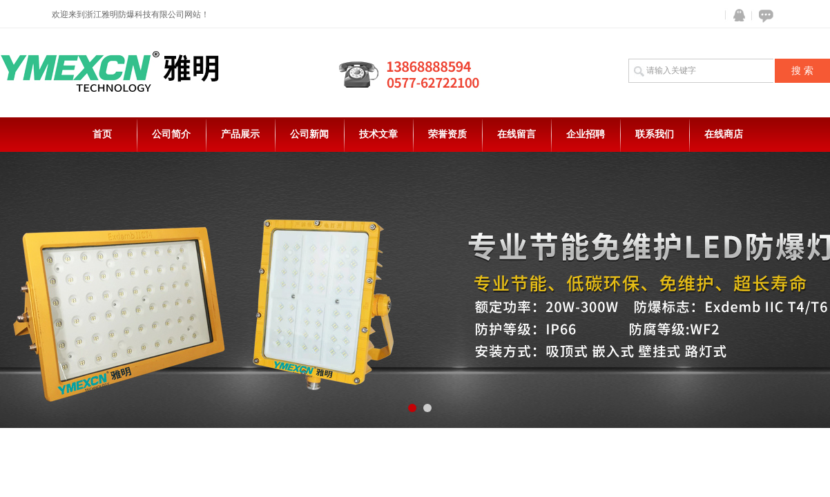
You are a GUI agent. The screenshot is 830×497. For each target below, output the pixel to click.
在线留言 (516, 134)
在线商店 (723, 134)
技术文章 (378, 134)
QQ (736, 15)
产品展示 (240, 134)
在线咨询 (764, 15)
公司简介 (171, 134)
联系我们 (654, 134)
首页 (102, 134)
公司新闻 (309, 134)
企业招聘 (585, 134)
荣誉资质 (447, 134)
